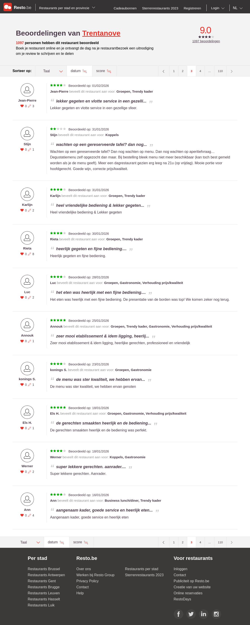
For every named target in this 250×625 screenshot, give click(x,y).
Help (80, 593)
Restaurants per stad (141, 569)
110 (220, 71)
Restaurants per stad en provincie (67, 8)
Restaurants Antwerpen (46, 575)
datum (76, 71)
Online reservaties (188, 593)
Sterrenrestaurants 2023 (144, 575)
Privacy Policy (87, 581)
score (101, 71)
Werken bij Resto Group (95, 575)
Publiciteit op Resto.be (191, 581)
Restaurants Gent (42, 581)
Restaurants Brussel (44, 569)
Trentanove (101, 33)
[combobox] (219, 8)
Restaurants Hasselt (44, 599)
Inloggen (180, 569)
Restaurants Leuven (44, 593)
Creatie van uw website (192, 587)
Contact (82, 587)
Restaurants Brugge (43, 587)
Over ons (83, 569)
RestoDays (182, 599)
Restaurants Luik (41, 605)
